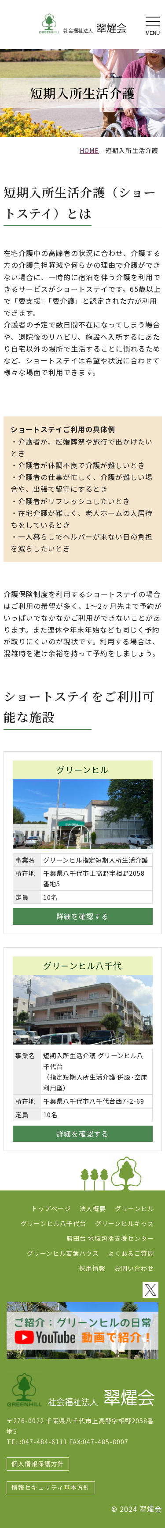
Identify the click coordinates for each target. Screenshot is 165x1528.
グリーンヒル (134, 1208)
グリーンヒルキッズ (124, 1223)
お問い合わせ (134, 1268)
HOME (89, 150)
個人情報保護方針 (37, 1463)
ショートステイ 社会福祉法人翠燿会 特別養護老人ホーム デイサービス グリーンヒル (83, 23)
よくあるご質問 (131, 1253)
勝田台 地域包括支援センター (110, 1238)
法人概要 (93, 1208)
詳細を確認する (82, 916)
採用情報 (92, 1268)
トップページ (51, 1208)
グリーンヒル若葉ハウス (63, 1253)
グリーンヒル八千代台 (53, 1223)
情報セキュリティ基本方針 (50, 1487)
